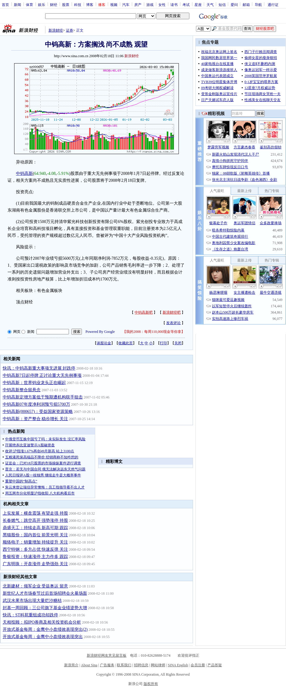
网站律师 (158, 665)
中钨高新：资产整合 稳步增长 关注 (35, 419)
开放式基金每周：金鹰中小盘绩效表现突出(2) (45, 629)
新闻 (17, 4)
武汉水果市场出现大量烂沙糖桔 (32, 600)
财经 (53, 4)
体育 (29, 4)
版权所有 (151, 684)
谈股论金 (104, 343)
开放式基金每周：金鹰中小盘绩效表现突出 (43, 636)
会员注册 (198, 665)
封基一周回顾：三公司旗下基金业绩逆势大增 (45, 608)
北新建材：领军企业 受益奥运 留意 (35, 586)
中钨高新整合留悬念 (22, 390)
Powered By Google (100, 332)
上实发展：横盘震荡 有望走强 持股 (35, 513)
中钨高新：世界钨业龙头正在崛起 (34, 382)
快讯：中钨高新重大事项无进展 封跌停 (39, 368)
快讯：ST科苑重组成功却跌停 (30, 615)
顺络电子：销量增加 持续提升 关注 (35, 542)
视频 (113, 4)
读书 (174, 4)
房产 (137, 4)
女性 (162, 4)
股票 (65, 4)
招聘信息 (141, 665)
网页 (16, 332)
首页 (5, 4)
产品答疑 (214, 665)
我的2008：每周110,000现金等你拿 (153, 332)
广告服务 (107, 665)
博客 (89, 4)
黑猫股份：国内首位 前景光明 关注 (35, 535)
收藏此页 (125, 343)
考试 (186, 4)
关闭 (178, 343)
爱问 (234, 4)
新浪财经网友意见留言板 (106, 655)
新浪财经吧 (172, 312)
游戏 (150, 4)
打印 (163, 343)
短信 (222, 4)
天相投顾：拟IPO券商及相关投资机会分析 (42, 622)
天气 (210, 4)
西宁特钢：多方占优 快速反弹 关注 (35, 549)
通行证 (273, 4)
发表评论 (173, 323)
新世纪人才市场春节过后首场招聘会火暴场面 (45, 593)
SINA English (178, 665)
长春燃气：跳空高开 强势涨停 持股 (35, 520)
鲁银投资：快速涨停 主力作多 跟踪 (35, 556)
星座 (198, 4)
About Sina (89, 665)
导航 (258, 4)
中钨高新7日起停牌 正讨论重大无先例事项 (42, 375)
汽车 (125, 4)
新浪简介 (71, 665)
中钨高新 (24, 173)
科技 (77, 4)
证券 (69, 30)
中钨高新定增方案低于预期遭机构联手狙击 (43, 397)
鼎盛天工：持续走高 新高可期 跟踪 (35, 527)
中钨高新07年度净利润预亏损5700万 (36, 404)
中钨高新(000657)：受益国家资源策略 (38, 411)
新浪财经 (55, 30)
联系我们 (124, 665)
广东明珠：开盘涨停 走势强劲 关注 (35, 564)
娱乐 (41, 4)
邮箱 (246, 4)
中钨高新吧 (144, 312)
